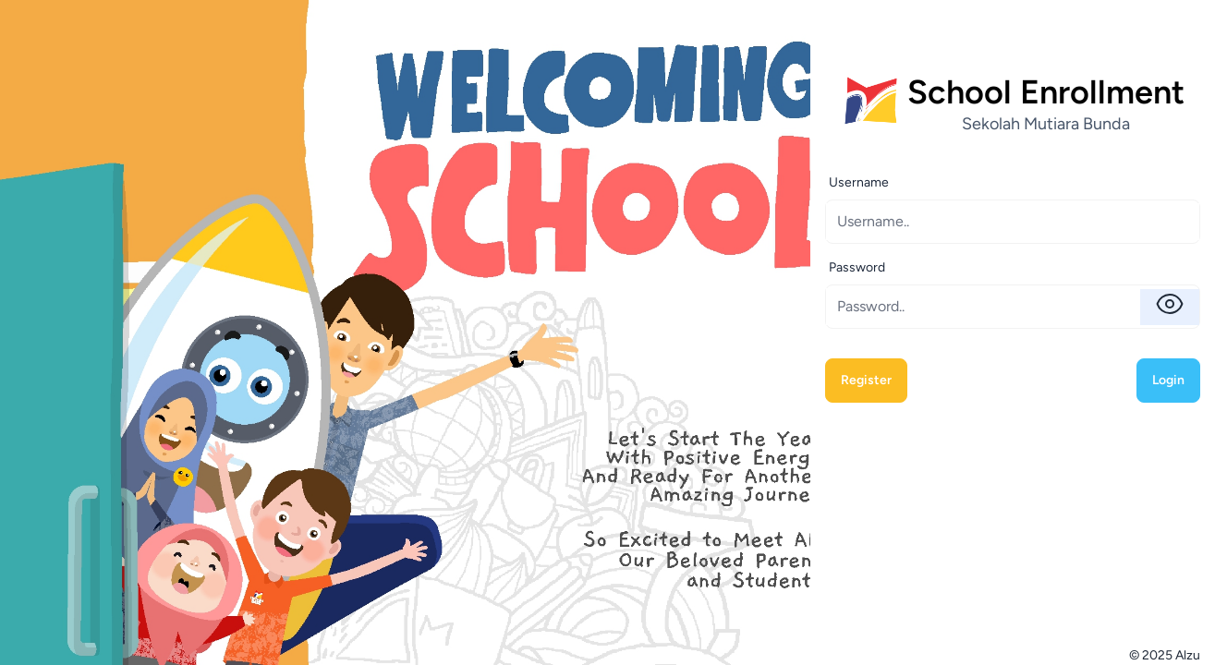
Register (866, 380)
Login (1168, 380)
